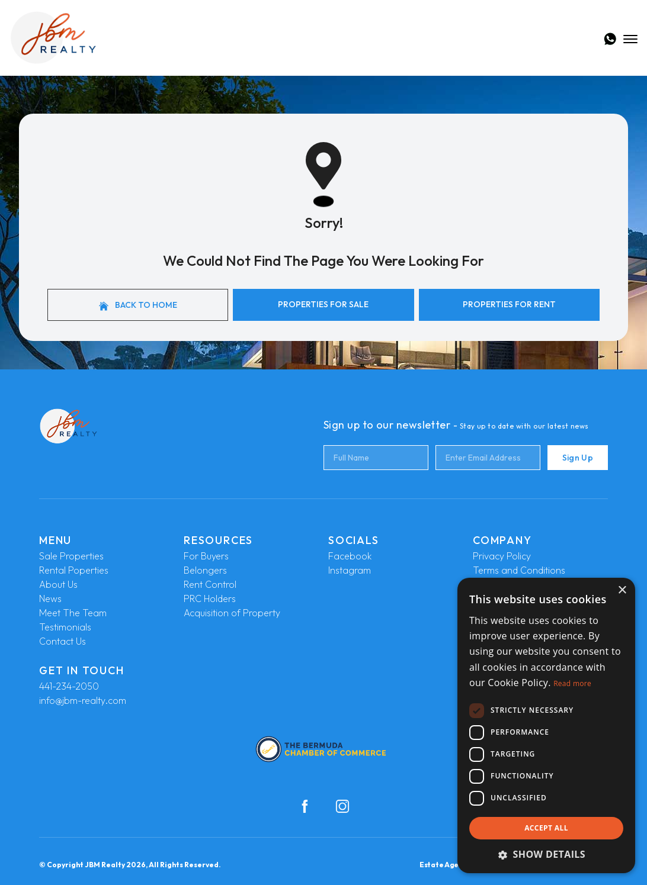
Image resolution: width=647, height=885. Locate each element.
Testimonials (65, 627)
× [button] (621, 590)
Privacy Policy (502, 556)
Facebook (349, 556)
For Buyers (206, 556)
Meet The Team (73, 613)
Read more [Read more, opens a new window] (572, 683)
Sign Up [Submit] (577, 457)
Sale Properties (71, 556)
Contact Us (62, 641)
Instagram (349, 570)
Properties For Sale (323, 304)
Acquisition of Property (232, 613)
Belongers (205, 570)
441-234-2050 (69, 686)
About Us (58, 584)
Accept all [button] (546, 828)
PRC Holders (210, 598)
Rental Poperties (73, 570)
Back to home (138, 305)
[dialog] (546, 725)
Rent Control (210, 584)
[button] (546, 854)
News (50, 598)
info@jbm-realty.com (82, 700)
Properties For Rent (509, 304)
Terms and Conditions (519, 570)
